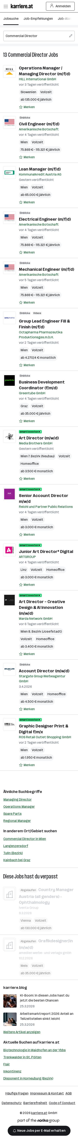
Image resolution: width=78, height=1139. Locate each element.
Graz (24, 406)
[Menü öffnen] (5, 6)
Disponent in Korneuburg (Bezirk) (28, 1078)
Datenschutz (12, 1103)
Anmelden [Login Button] (60, 6)
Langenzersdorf (15, 846)
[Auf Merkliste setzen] (27, 107)
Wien (24, 142)
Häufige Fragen (16, 1093)
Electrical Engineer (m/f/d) (45, 219)
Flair (6, 1064)
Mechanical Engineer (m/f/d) (46, 269)
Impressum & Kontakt (47, 1093)
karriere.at (49, 1042)
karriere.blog (15, 987)
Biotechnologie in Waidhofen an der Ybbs (34, 1050)
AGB (69, 1093)
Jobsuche (11, 19)
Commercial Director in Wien (24, 839)
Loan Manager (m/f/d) (40, 169)
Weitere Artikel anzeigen (21, 1032)
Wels (24, 966)
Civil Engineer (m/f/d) (39, 123)
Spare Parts (12, 814)
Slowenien (28, 92)
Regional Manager (17, 821)
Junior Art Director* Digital (46, 551)
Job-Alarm (66, 19)
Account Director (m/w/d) (44, 670)
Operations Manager (19, 807)
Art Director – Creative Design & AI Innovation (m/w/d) (42, 607)
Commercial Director (28, 54)
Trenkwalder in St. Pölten (22, 1057)
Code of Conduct (62, 1103)
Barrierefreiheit (35, 1103)
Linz (24, 570)
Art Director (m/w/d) (39, 437)
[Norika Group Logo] (38, 1121)
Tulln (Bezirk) (13, 853)
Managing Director (17, 799)
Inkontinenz (12, 1071)
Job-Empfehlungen (38, 19)
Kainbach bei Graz (16, 860)
